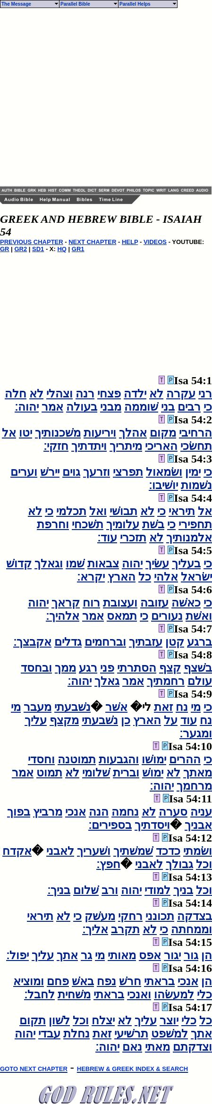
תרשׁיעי (131, 1034)
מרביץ (47, 812)
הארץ (122, 577)
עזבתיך (145, 642)
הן (206, 955)
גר (86, 955)
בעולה (81, 407)
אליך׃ (95, 929)
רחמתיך (166, 681)
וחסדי (41, 759)
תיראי (182, 511)
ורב (110, 890)
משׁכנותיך (58, 433)
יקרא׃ (91, 577)
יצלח (103, 1020)
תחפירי (195, 524)
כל (144, 577)
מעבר (37, 707)
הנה (99, 812)
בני (168, 407)
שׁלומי (96, 773)
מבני (110, 407)
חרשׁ (130, 981)
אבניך (198, 825)
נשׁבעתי (72, 707)
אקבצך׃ (32, 642)
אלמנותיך (189, 537)
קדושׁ (19, 563)
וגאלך (48, 563)
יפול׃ (17, 955)
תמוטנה (77, 759)
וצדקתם (192, 1047)
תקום (32, 1020)
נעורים (167, 616)
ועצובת (120, 603)
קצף (170, 668)
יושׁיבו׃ (163, 485)
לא (156, 394)
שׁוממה (141, 407)
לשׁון (59, 1020)
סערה (173, 812)
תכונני (159, 916)
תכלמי (71, 511)
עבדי (49, 1034)
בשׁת (153, 524)
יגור (172, 955)
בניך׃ (58, 890)
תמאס (122, 616)
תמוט (49, 773)
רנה (85, 394)
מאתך (197, 773)
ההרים (185, 759)
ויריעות (100, 433)
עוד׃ (107, 537)
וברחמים (105, 642)
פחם (58, 981)
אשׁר (116, 707)
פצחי (109, 394)
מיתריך (126, 446)
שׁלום (86, 890)
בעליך (186, 563)
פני (107, 668)
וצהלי (59, 394)
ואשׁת (199, 616)
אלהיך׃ (62, 616)
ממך (65, 668)
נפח (106, 981)
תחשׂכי (196, 446)
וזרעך (96, 472)
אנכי (75, 812)
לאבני (60, 851)
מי (196, 707)
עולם (199, 681)
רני (205, 394)
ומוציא (28, 981)
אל (9, 433)
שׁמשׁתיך (133, 851)
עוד (188, 720)
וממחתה (191, 929)
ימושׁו (154, 759)
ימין (193, 472)
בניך (183, 890)
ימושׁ (152, 773)
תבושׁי (123, 511)
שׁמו (75, 563)
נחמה (125, 812)
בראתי (159, 981)
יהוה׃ (27, 407)
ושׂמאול (164, 472)
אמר (52, 407)
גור (191, 955)
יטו (25, 433)
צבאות (103, 563)
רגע (88, 668)
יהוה (132, 563)
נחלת (76, 1034)
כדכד (168, 851)
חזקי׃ (55, 446)
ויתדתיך (89, 446)
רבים (189, 407)
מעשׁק (100, 916)
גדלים (68, 642)
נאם (132, 1047)
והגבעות (119, 759)
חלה (15, 394)
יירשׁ (49, 472)
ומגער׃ (195, 733)
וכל (204, 864)
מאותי (122, 955)
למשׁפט (169, 1034)
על (171, 720)
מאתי (157, 1047)
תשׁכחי (87, 524)
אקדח (17, 851)
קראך (65, 603)
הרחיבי (195, 433)
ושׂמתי (197, 851)
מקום (163, 433)
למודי (157, 890)
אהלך (133, 433)
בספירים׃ (110, 825)
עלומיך (122, 524)
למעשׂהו (174, 994)
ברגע (199, 642)
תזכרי (133, 537)
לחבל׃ (39, 994)
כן (125, 720)
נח (182, 707)
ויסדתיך (152, 825)
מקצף (64, 720)
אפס (150, 955)
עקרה (180, 394)
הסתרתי (136, 668)
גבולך (179, 864)
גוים (71, 472)
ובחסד (36, 668)
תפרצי (128, 472)
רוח (91, 603)
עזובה (154, 603)
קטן (174, 642)
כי (208, 407)
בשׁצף (198, 668)
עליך (36, 720)
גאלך (106, 681)
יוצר (169, 1020)
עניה (201, 812)
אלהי (166, 577)
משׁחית (74, 994)
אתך (67, 955)
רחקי (130, 916)
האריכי (161, 446)
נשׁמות (196, 485)
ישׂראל (196, 577)
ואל (98, 511)
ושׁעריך (93, 851)
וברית (126, 773)
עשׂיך (157, 563)
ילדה (135, 394)
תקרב (125, 929)
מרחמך (194, 786)
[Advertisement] (88, 96)
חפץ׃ (108, 864)
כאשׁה (186, 603)
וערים (23, 472)
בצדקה (194, 916)
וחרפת (53, 524)
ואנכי (139, 994)
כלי (204, 994)
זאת (163, 707)
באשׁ (83, 981)
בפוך (18, 812)
